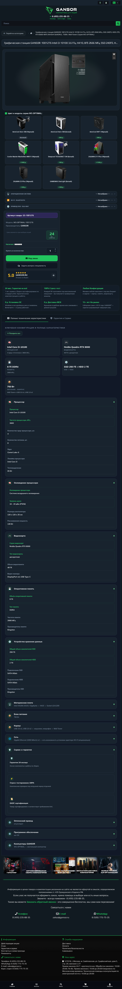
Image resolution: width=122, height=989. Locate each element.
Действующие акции (10, 943)
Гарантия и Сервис (60, 318)
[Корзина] (85, 985)
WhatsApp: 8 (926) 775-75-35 (14, 964)
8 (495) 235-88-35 (75, 898)
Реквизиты (6, 953)
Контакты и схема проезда (13, 951)
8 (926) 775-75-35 (100, 917)
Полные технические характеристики (26, 318)
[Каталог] (36, 985)
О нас (3, 946)
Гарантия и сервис (9, 948)
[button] (61, 16)
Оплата (65, 946)
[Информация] (100, 3)
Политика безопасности (73, 948)
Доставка (66, 943)
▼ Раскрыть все (13, 333)
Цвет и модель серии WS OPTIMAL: (25, 113)
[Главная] (12, 985)
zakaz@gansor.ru (61, 917)
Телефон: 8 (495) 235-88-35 (13, 961)
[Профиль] (110, 985)
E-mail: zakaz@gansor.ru (11, 966)
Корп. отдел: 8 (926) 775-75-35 (14, 969)
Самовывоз (67, 951)
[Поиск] (61, 985)
